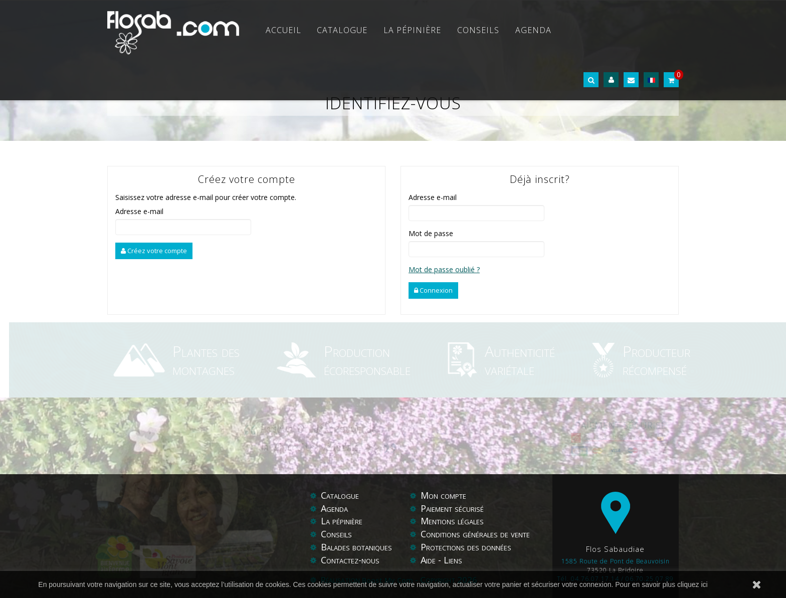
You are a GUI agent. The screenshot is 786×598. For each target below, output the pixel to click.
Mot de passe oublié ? (444, 269)
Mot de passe (431, 233)
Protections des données (466, 547)
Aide (429, 560)
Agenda (533, 30)
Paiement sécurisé (452, 508)
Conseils (478, 30)
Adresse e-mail (139, 211)
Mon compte (443, 495)
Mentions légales (452, 521)
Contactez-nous (350, 560)
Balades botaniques (356, 547)
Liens (453, 560)
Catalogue (342, 30)
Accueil (283, 30)
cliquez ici (692, 584)
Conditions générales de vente (475, 534)
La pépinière (412, 30)
